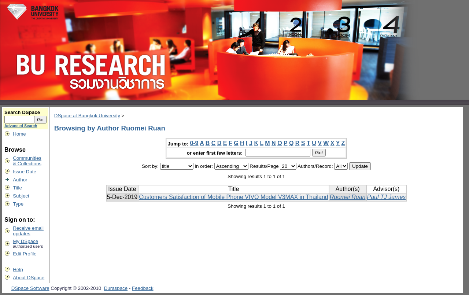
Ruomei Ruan (348, 197)
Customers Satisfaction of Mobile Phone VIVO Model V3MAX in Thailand (233, 197)
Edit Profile (24, 254)
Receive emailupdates (28, 230)
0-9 (194, 143)
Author (20, 179)
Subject (21, 196)
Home (19, 134)
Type (18, 204)
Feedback (143, 288)
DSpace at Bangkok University (87, 115)
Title (17, 188)
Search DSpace (22, 112)
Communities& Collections (27, 160)
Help (18, 269)
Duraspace (116, 288)
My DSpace (25, 241)
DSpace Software (30, 288)
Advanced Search (20, 125)
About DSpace (28, 277)
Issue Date (24, 171)
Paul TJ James (386, 197)
